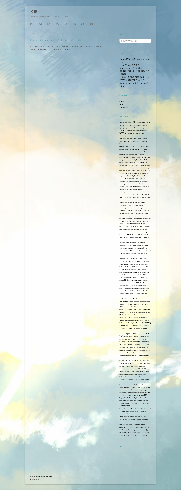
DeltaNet (131, 189)
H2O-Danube (134, 234)
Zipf (142, 424)
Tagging (121, 398)
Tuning (148, 406)
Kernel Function (127, 256)
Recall (121, 350)
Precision (135, 328)
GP (124, 224)
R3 (144, 339)
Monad (131, 293)
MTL (147, 277)
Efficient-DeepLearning (139, 202)
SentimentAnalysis (137, 376)
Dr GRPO (141, 194)
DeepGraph (136, 184)
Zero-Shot (125, 424)
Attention (122, 130)
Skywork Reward (131, 382)
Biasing (139, 138)
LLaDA (136, 261)
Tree (140, 406)
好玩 (57, 24)
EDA (143, 197)
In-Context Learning (135, 242)
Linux (120, 272)
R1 (136, 339)
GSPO (133, 226)
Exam (128, 210)
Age (120, 128)
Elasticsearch (122, 205)
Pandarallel (137, 315)
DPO (139, 173)
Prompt (126, 334)
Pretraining (122, 331)
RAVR (121, 342)
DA (141, 170)
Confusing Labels (135, 160)
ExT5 (125, 210)
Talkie (125, 398)
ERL (124, 200)
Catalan (126, 149)
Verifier (127, 414)
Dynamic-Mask (137, 197)
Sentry (143, 376)
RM (131, 345)
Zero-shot (131, 424)
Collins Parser (140, 154)
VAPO (131, 411)
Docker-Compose (128, 194)
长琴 (33, 12)
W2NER (121, 419)
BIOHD (129, 133)
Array (142, 128)
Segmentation (141, 366)
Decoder (147, 181)
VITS (134, 411)
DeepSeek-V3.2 (146, 186)
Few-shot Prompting (124, 216)
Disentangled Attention (125, 192)
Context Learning (123, 162)
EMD (148, 197)
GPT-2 (131, 224)
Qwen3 (121, 339)
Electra (128, 205)
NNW (145, 299)
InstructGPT (131, 248)
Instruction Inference (124, 250)
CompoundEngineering (125, 157)
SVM (140, 363)
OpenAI (131, 309)
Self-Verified (141, 369)
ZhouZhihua (137, 424)
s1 (145, 435)
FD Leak (134, 210)
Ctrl (134, 170)
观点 (74, 24)
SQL (148, 360)
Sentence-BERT (142, 374)
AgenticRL (128, 128)
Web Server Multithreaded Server (136, 419)
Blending (130, 141)
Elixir (131, 205)
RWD (123, 347)
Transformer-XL (134, 406)
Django (146, 192)
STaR (133, 363)
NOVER (121, 301)
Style (120, 392)
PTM (120, 315)
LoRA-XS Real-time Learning (141, 272)
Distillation (141, 192)
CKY (120, 146)
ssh (123, 438)
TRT (132, 395)
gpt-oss (135, 430)
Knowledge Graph (124, 258)
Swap (144, 392)
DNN (134, 173)
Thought (132, 403)
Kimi (146, 256)
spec (120, 438)
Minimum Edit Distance (131, 290)
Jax (123, 253)
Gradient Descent (134, 232)
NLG (127, 299)
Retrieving (128, 358)
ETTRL (132, 200)
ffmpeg (124, 430)
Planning (141, 320)
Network (139, 301)
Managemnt (128, 282)
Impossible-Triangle (124, 242)
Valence (143, 411)
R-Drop (133, 339)
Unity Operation (136, 408)
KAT (139, 253)
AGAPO (126, 122)
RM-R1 (135, 344)
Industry (143, 242)
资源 (82, 24)
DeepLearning (143, 184)
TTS (145, 395)
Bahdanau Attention (137, 136)
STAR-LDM (128, 363)
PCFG (133, 312)
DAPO (147, 170)
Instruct (125, 248)
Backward (129, 136)
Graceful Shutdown (124, 232)
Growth (128, 234)
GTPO (137, 226)
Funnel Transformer (127, 221)
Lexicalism (122, 267)
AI (50, 46)
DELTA (127, 173)
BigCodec (144, 138)
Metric (140, 288)
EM (145, 197)
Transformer (124, 406)
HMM (140, 234)
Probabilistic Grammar (131, 331)
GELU (144, 221)
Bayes (146, 136)
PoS (145, 320)
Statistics (147, 387)
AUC (123, 125)
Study (147, 390)
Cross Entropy (146, 168)
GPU (141, 224)
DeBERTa (136, 181)
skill (147, 435)
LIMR (144, 258)
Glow (145, 229)
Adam (147, 125)
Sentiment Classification (125, 376)
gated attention (129, 430)
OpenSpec (147, 309)
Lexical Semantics (144, 264)
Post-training (146, 323)
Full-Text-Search (134, 218)
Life (147, 267)
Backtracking (122, 136)
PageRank (125, 315)
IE (133, 240)
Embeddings (122, 208)
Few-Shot (145, 213)
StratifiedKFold (132, 390)
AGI (130, 122)
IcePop (138, 240)
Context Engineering (145, 160)
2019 (32, 34)
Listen (124, 272)
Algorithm (137, 128)
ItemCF (145, 250)
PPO (149, 312)
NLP (40, 49)
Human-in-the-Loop (124, 240)
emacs (145, 427)
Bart (143, 136)
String (144, 390)
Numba (135, 304)
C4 (130, 144)
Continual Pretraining (133, 165)
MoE (144, 290)
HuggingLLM (137, 237)
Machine (121, 280)
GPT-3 (135, 224)
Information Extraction (135, 245)
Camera (147, 146)
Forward (128, 218)
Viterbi (121, 416)
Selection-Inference (124, 369)
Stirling (121, 390)
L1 (130, 258)
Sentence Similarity (132, 374)
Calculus (142, 146)
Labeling (121, 264)
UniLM (130, 408)
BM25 (133, 133)
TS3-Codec (137, 395)
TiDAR (136, 403)
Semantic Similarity (136, 371)
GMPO (121, 224)
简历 (48, 24)
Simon (136, 379)
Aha (132, 128)
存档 (91, 24)
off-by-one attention (127, 435)
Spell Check (142, 384)
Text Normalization (140, 400)
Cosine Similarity (137, 168)
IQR (135, 240)
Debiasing (142, 181)
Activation (132, 125)
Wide (146, 419)
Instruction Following (141, 248)
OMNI (146, 304)
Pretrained (145, 328)
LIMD (136, 258)
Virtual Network (133, 414)
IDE (131, 240)
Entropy (140, 208)
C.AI (127, 144)
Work (126, 422)
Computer (147, 157)
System (148, 392)
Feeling (42, 46)
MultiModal (134, 296)
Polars (147, 320)
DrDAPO (146, 194)
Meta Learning (129, 288)
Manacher (121, 282)
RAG (146, 339)
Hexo (39, 479)
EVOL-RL (137, 200)
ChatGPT (136, 149)
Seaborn (124, 366)
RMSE (139, 344)
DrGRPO (121, 197)
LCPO (133, 258)
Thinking (122, 107)
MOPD (137, 277)
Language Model (128, 264)
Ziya (144, 424)
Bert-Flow (129, 138)
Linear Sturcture (131, 269)
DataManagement (124, 181)
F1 (131, 210)
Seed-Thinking (134, 366)
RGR (144, 342)
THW (127, 395)
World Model (131, 422)
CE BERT (140, 144)
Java (120, 253)
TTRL (142, 395)
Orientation (122, 312)
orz (133, 435)
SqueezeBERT (127, 387)
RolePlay (144, 358)
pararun (137, 435)
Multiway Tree (147, 296)
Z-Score (145, 422)
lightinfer (135, 432)
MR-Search (142, 277)
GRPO (122, 226)
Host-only (131, 237)
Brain (134, 141)
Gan (145, 226)
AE (123, 122)
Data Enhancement (139, 176)
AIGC (143, 122)
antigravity (122, 427)
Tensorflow (139, 398)
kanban (121, 432)
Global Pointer (140, 229)
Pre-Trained (144, 325)
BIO (126, 133)
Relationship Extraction (130, 355)
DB (120, 173)
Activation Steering (140, 125)
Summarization (132, 392)
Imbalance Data (144, 240)
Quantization (135, 336)
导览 (40, 24)
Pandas (142, 315)
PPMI (145, 312)
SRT (123, 363)
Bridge (146, 141)
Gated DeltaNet (126, 229)
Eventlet (121, 210)
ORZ (120, 307)
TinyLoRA (141, 403)
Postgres (121, 325)
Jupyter (128, 253)
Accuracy (127, 125)
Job (125, 253)
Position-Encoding (128, 323)
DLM (131, 173)
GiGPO (132, 229)
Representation (141, 355)
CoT (142, 152)
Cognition (122, 154)
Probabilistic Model (143, 331)
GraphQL (145, 232)
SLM (141, 360)
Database (131, 181)
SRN (120, 363)
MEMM (121, 277)
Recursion (137, 350)
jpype (147, 430)
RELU (128, 342)
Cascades (121, 149)
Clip (140, 152)
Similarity (131, 379)
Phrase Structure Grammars (53, 49)
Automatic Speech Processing (133, 130)
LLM (121, 261)
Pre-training (128, 328)
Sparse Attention (134, 384)
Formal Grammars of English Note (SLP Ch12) (56, 40)
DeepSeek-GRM (137, 186)
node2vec (144, 432)
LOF (142, 261)
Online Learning (138, 307)
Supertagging (139, 392)
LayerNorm (137, 264)
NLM (130, 299)
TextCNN (148, 400)
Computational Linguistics (138, 157)
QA (127, 336)
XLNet (137, 422)
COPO (127, 146)
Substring (124, 392)
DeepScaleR (122, 186)
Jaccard (149, 250)
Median (145, 285)
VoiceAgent (137, 416)
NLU (139, 299)
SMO (144, 360)
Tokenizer (147, 403)
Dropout (130, 197)
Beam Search (122, 138)
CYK (138, 146)
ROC (120, 347)
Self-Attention (134, 369)
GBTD (140, 221)
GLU (147, 221)
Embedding (141, 205)
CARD (133, 144)
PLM (142, 312)
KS (147, 253)
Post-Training (136, 323)
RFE (142, 342)
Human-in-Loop (146, 237)
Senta (142, 371)
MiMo (147, 288)
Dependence (137, 189)
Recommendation (128, 350)
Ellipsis (136, 205)
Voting (145, 416)
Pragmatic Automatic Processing (132, 325)
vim (129, 438)
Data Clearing (130, 176)
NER (124, 299)
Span (128, 384)
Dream (126, 197)
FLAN (142, 210)
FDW (138, 210)
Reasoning (145, 347)
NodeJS (148, 301)
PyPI (147, 333)
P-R (127, 312)
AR (120, 125)
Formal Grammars (87, 46)
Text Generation (131, 400)
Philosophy (135, 317)
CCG (54, 46)
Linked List (139, 269)
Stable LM (134, 387)
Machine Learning (130, 280)
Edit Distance (128, 202)
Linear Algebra (123, 269)
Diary (143, 189)
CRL (133, 146)
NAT (120, 299)
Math (124, 285)
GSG (130, 226)
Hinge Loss (122, 237)
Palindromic (131, 315)
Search (128, 366)
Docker (121, 194)
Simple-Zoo (141, 379)
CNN (123, 146)
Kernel (121, 256)
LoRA (131, 272)
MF (125, 277)
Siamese (148, 376)
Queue (144, 336)
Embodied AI (129, 208)
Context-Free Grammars (71, 46)
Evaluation (146, 208)
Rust (128, 360)
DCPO (123, 173)
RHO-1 (121, 344)
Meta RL (135, 288)
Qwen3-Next (126, 339)
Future (134, 221)
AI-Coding (138, 122)
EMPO (121, 200)
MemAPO (122, 288)
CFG (59, 46)
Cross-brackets (123, 170)
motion (139, 432)
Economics (122, 202)
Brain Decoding (140, 141)
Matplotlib (128, 285)
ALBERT (148, 122)
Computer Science (124, 160)
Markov (140, 282)
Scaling (144, 363)
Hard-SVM (145, 234)
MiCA (143, 288)
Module (127, 293)
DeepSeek (129, 186)
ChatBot (131, 149)
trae (127, 438)
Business (122, 144)
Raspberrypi (139, 347)
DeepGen (130, 184)
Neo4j (135, 301)
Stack (138, 387)
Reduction (142, 350)
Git (135, 229)
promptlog (141, 435)
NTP (125, 301)
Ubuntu (126, 408)
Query (140, 336)
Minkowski (140, 290)
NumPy (131, 304)
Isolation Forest (138, 250)
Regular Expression (128, 352)
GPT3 (138, 224)
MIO (127, 277)
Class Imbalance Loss (124, 152)
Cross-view (130, 170)
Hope (127, 237)
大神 (65, 24)
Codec (145, 152)
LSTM (147, 261)
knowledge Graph (127, 432)
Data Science (129, 179)
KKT (142, 253)
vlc (131, 438)
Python (122, 336)
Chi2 (142, 149)
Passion (125, 317)
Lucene (131, 274)
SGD (138, 360)
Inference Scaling (124, 245)
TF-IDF (123, 395)
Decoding (122, 184)
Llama (128, 272)
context (141, 427)
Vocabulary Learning (128, 416)
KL (145, 253)
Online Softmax (147, 307)
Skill (125, 382)
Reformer (148, 350)
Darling (143, 173)
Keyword (142, 256)
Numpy (139, 304)
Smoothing (142, 382)
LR (144, 261)
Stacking (142, 387)
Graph (140, 232)
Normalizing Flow (124, 304)
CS (135, 146)
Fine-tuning (133, 216)
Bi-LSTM (134, 138)
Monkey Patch (137, 293)
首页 (31, 24)
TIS (130, 395)
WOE (126, 419)
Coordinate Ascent (124, 168)
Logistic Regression (124, 274)
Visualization (147, 414)
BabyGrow (141, 133)
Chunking (146, 149)
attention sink (128, 427)
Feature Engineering (130, 213)
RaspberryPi (132, 347)
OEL (143, 304)
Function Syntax (143, 218)
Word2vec (122, 422)
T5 (120, 395)
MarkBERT (135, 282)
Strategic (126, 390)
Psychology (143, 333)
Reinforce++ (136, 352)
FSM (145, 210)
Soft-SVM (147, 382)
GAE (137, 221)
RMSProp (143, 344)
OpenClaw (135, 309)
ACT (120, 122)
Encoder (136, 208)
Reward (134, 358)
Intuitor (132, 250)
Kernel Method (136, 256)
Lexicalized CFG (129, 267)
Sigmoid (121, 379)
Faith (148, 210)
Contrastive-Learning (145, 165)
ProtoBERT (132, 333)
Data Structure (140, 179)
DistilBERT (134, 192)
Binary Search (123, 141)
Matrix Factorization (137, 285)
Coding (121, 101)
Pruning (137, 333)
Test (144, 398)
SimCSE (126, 379)
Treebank (67, 49)
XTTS (140, 422)
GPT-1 (127, 224)
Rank (127, 347)
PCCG (129, 312)
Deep (126, 184)
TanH (128, 398)
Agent (123, 128)
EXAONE (142, 200)
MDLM (144, 274)
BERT (121, 133)
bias (134, 427)
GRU (127, 226)
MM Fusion (132, 277)
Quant (129, 336)
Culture (138, 170)
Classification (134, 152)
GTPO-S (141, 226)
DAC (143, 170)
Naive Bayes (130, 301)
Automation (144, 130)
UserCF (127, 411)
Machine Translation (142, 280)
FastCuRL (122, 213)
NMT (142, 299)
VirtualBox (140, 414)
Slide (137, 382)
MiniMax (121, 290)
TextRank (121, 403)
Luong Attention (138, 274)
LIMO (140, 258)
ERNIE (128, 200)
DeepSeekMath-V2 (124, 189)
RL (125, 344)
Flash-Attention (140, 216)
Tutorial (121, 408)
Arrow (145, 128)
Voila (142, 416)
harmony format (142, 430)
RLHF (128, 344)
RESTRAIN (137, 342)
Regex (121, 352)
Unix (142, 408)
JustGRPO (133, 253)
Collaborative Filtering (131, 154)
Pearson (130, 317)
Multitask (140, 296)
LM (139, 261)
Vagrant (138, 411)
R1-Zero (140, 339)
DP (137, 173)
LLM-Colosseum (129, 261)
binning (137, 427)
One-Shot (131, 307)
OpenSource (142, 309)
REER (124, 342)
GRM (144, 224)
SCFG (135, 360)
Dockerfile (135, 194)
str (124, 438)
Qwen (147, 336)
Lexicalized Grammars (140, 267)
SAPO (131, 360)
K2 (137, 253)
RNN (148, 344)
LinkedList (145, 269)
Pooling (121, 323)
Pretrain (140, 328)
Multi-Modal (128, 296)
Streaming (139, 390)
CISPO (148, 144)
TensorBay (133, 398)
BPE (137, 133)
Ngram (144, 301)
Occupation (125, 307)
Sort (125, 384)
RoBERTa (138, 358)
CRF (130, 146)
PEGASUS (138, 312)
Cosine (131, 168)
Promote (121, 333)
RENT (132, 342)
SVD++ (137, 363)
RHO (147, 342)
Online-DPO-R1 (123, 309)
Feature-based (139, 213)
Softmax (121, 384)
